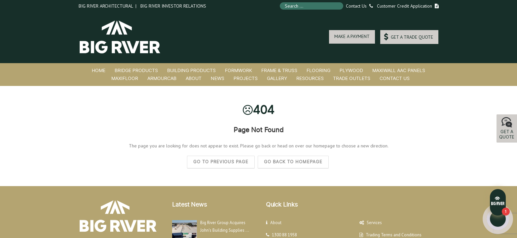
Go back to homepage (293, 161)
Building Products (191, 70)
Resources (310, 78)
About (194, 78)
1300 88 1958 (284, 235)
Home (98, 70)
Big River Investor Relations (173, 6)
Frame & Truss (279, 70)
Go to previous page (220, 161)
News (217, 78)
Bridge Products (136, 70)
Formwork (238, 70)
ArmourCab (161, 78)
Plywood (351, 70)
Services (374, 222)
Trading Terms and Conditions (394, 235)
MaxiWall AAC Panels (398, 70)
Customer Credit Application (404, 6)
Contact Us (358, 6)
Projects (246, 78)
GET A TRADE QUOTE (408, 36)
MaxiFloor (124, 78)
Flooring (318, 70)
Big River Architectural (106, 6)
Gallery (277, 78)
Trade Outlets (351, 78)
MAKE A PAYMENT (352, 36)
